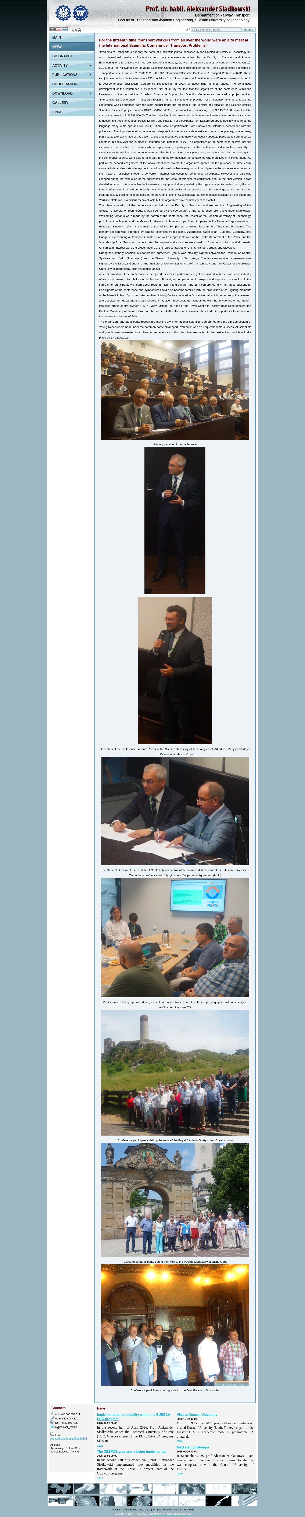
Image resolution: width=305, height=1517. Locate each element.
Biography (62, 56)
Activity (60, 65)
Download (62, 93)
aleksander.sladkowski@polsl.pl (66, 1438)
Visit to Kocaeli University (197, 1415)
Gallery (60, 103)
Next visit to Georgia (193, 1447)
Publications (65, 75)
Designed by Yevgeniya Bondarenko (170, 1513)
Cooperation (64, 84)
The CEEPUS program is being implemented (131, 1451)
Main (56, 37)
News (57, 47)
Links (57, 112)
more (100, 1445)
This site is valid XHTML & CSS (131, 1513)
